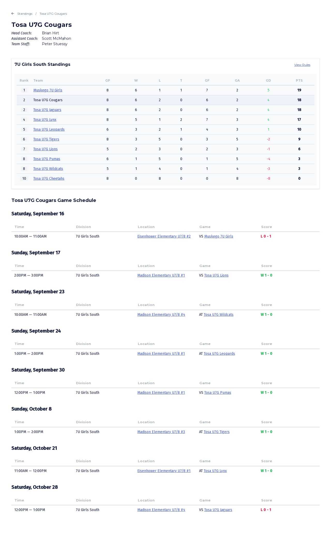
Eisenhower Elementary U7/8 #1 (164, 471)
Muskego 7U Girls (47, 90)
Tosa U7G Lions (45, 149)
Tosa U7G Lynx (44, 119)
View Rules (302, 65)
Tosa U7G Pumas (46, 159)
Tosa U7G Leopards (49, 129)
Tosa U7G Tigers (46, 139)
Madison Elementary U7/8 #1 (161, 275)
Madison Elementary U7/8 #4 (161, 314)
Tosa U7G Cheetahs (48, 178)
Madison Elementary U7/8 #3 (161, 432)
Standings (21, 13)
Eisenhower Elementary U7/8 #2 (164, 236)
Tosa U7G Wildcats (48, 169)
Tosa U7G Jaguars (47, 110)
